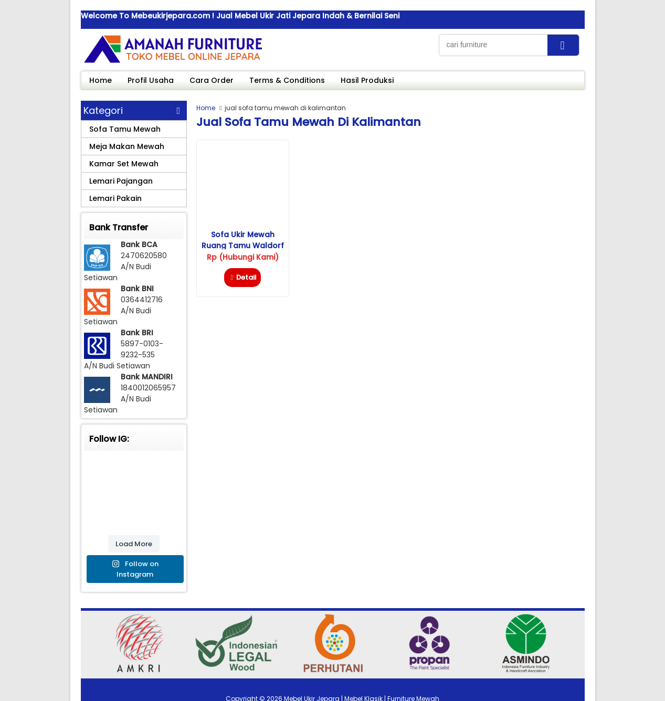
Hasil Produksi (367, 80)
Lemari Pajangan (121, 181)
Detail (242, 277)
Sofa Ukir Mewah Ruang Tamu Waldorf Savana (243, 245)
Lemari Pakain (115, 198)
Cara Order (211, 80)
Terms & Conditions (287, 80)
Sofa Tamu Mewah (125, 129)
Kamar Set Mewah (124, 163)
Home (100, 80)
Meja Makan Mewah (126, 146)
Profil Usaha (151, 80)
